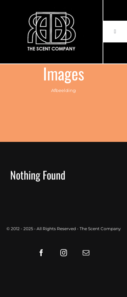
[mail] (86, 252)
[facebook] (41, 252)
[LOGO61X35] (51, 31)
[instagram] (63, 252)
